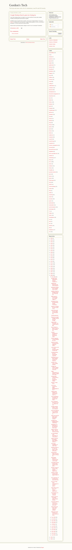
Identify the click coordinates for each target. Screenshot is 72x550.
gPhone (50, 112)
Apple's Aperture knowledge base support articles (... (54, 440)
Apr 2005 (53, 529)
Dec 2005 (54, 276)
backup (50, 67)
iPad (50, 122)
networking (51, 157)
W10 (50, 221)
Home (27, 39)
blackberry (51, 71)
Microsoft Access (52, 149)
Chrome (50, 79)
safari (50, 192)
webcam (50, 225)
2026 (51, 238)
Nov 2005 (54, 517)
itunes (50, 130)
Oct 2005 (53, 519)
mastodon (51, 143)
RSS (50, 190)
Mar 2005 (54, 531)
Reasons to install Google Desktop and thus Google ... (55, 319)
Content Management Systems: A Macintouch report (54, 334)
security (50, 198)
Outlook (50, 165)
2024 (51, 241)
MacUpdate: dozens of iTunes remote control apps (54, 459)
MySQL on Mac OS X (54, 383)
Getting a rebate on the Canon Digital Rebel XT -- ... (55, 474)
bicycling (51, 69)
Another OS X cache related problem (54, 363)
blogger (50, 73)
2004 (51, 537)
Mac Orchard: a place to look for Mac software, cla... (55, 329)
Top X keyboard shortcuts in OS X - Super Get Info (54, 403)
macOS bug (51, 141)
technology (51, 209)
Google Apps (51, 110)
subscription (51, 205)
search (50, 196)
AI (49, 54)
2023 (51, 243)
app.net (50, 60)
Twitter (50, 213)
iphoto (50, 126)
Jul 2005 (53, 524)
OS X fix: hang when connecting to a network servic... (54, 483)
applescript (51, 65)
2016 (51, 255)
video (50, 215)
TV (49, 211)
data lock (51, 89)
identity (50, 120)
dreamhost (51, 95)
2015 (51, 257)
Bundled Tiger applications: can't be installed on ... (54, 280)
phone (50, 176)
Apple (50, 62)
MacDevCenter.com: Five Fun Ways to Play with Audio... (54, 449)
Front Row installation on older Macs (54, 444)
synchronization (52, 207)
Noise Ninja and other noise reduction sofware (54, 508)
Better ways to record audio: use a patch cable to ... (54, 298)
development (51, 91)
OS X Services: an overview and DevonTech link (55, 478)
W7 (49, 223)
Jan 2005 (54, 534)
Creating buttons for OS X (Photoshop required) (54, 354)
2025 (51, 240)
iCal (50, 116)
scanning (51, 194)
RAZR (50, 184)
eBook (50, 100)
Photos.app (51, 180)
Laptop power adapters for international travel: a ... (54, 393)
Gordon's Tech (18, 5)
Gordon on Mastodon (53, 40)
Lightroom (51, 135)
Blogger (42, 547)
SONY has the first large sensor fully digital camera (55, 417)
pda (50, 174)
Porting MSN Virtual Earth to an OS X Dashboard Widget (54, 378)
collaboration (51, 85)
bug (50, 75)
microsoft (51, 147)
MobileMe (51, 151)
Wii (49, 227)
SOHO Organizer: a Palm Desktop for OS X (55, 339)
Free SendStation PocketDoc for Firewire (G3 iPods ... (54, 398)
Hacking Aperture (54, 315)
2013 (51, 261)
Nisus (50, 159)
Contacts (51, 87)
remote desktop (52, 186)
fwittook (50, 104)
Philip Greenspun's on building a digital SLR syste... (55, 373)
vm (49, 219)
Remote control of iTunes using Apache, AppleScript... (54, 469)
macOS (50, 139)
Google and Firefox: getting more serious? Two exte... (54, 368)
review (50, 188)
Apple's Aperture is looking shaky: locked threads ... (54, 498)
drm (50, 98)
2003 (51, 538)
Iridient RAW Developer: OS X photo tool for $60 (54, 324)
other (50, 163)
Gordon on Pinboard (53, 42)
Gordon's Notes (52, 44)
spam (50, 200)
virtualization (51, 217)
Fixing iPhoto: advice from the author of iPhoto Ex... (55, 454)
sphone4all (51, 202)
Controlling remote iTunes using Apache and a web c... (55, 464)
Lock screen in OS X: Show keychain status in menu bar (55, 349)
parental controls (52, 172)
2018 (51, 252)
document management (54, 93)
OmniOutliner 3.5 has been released (54, 493)
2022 (51, 245)
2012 (51, 263)
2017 (51, 254)
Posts (51, 24)
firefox (50, 102)
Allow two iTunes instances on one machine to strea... (54, 513)
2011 (51, 264)
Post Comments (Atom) (30, 42)
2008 (51, 270)
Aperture (51, 58)
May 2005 (54, 527)
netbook (50, 155)
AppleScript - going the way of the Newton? (54, 284)
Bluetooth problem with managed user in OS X (55, 288)
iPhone (50, 124)
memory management (53, 145)
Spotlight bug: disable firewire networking (54, 421)
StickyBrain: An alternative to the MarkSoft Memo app (54, 426)
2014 (51, 259)
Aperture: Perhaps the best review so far (55, 307)
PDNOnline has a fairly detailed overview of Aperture (54, 359)
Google (50, 108)
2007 (51, 271)
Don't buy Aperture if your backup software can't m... (55, 412)
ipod (50, 128)
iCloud (50, 118)
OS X (50, 161)
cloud (50, 81)
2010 (51, 266)
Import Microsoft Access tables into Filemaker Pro (54, 312)
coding (50, 83)
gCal (50, 106)
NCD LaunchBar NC (53, 153)
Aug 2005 (54, 522)
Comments (52, 26)
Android (50, 56)
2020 (51, 248)
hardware (51, 114)
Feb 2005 (54, 533)
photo (50, 178)
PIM (50, 182)
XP (49, 231)
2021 (51, 247)
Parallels (51, 170)
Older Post (42, 39)
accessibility (51, 52)
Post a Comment (15, 33)
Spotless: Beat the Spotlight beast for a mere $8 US (55, 293)
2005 (51, 275)
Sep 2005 (54, 520)
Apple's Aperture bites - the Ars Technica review (55, 430)
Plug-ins (11, 22)
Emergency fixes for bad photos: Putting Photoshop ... (54, 303)
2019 (51, 250)
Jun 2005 (54, 526)
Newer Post (13, 39)
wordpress (51, 229)
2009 (51, 268)
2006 (51, 273)
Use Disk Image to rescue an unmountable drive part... (55, 503)
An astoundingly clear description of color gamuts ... (54, 435)
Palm (50, 167)
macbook (51, 137)
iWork (50, 132)
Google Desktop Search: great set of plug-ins (23, 15)
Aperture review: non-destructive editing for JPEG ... (54, 344)
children (50, 77)
